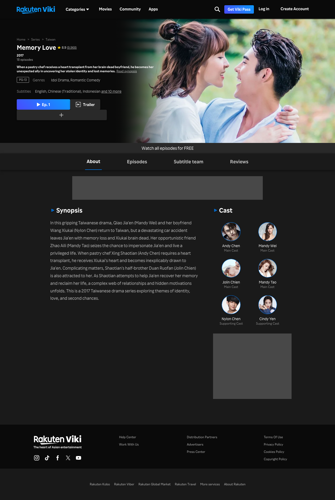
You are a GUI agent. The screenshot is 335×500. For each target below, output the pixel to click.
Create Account (295, 8)
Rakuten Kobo (100, 484)
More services (210, 484)
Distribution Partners (202, 437)
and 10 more (111, 91)
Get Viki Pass (239, 9)
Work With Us (129, 444)
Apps (153, 9)
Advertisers (195, 444)
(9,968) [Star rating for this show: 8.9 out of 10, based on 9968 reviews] (72, 47)
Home (21, 39)
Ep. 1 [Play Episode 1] (51, 104)
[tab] (93, 161)
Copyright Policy (275, 459)
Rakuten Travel (185, 484)
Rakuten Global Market (154, 484)
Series (35, 39)
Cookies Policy (274, 452)
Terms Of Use (273, 437)
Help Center (127, 437)
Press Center (196, 452)
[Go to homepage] (36, 9)
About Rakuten (234, 484)
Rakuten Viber (124, 484)
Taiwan (50, 39)
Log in (264, 8)
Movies (105, 9)
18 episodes (25, 59)
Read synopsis (126, 71)
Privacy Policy (273, 444)
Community (130, 9)
